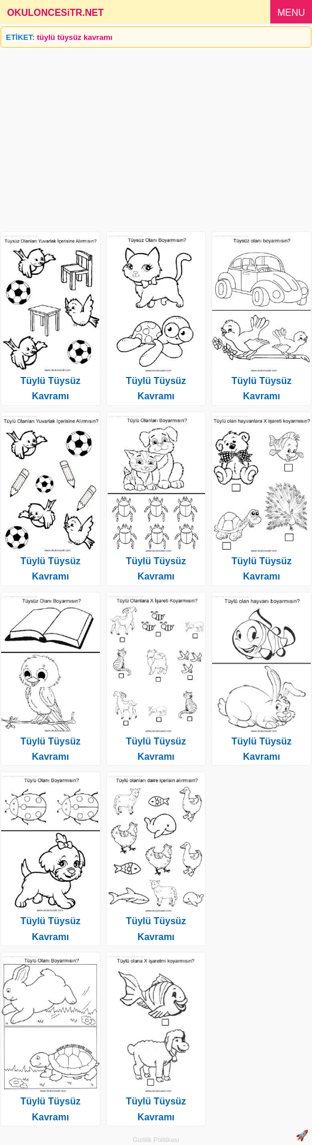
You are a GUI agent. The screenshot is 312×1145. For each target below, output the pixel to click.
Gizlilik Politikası (156, 1139)
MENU (291, 13)
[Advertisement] (156, 135)
